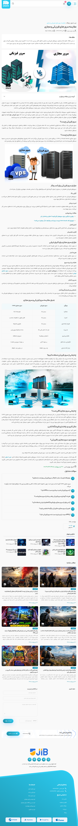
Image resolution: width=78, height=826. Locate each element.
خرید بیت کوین (32, 809)
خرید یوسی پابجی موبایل (29, 799)
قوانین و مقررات (63, 802)
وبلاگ (67, 23)
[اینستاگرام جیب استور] (48, 759)
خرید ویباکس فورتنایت (30, 806)
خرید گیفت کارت (31, 789)
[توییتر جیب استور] (30, 759)
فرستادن (8, 721)
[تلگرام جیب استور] (44, 759)
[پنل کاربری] (69, 4)
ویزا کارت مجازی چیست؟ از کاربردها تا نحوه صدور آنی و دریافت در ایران (59, 542)
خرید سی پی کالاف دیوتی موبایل (28, 803)
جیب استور (73, 23)
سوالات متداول (63, 806)
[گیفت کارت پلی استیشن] (28, 819)
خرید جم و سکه (31, 796)
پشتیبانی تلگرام (13, 734)
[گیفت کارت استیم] (13, 819)
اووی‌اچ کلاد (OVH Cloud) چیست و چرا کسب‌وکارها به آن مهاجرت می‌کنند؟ (54, 221)
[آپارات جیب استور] (39, 759)
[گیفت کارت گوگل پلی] (44, 819)
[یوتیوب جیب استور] (34, 759)
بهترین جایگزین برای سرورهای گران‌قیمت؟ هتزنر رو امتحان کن (57, 216)
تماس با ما (64, 799)
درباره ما (65, 809)
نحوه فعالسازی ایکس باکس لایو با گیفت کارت (58, 551)
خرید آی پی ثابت (31, 792)
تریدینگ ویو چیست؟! (11, 550)
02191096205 (26, 734)
